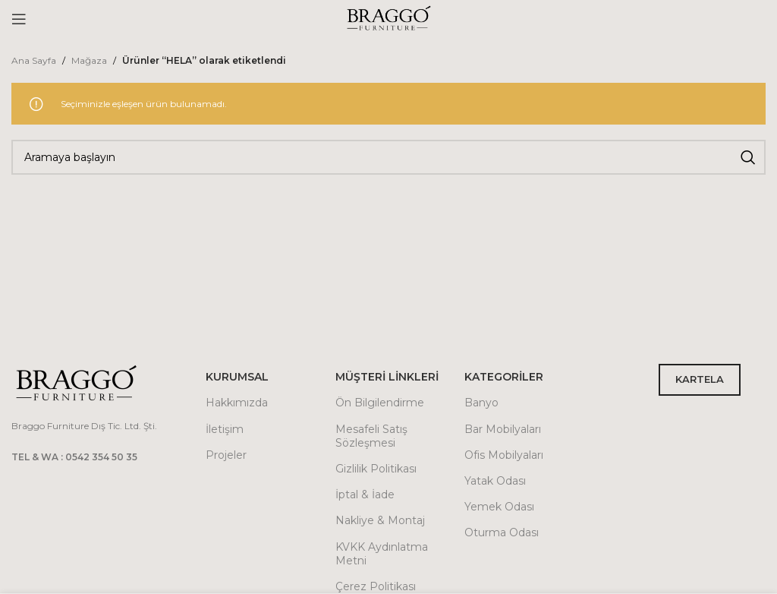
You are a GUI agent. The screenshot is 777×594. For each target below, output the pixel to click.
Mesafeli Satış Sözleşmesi (371, 436)
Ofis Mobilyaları (503, 455)
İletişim (225, 429)
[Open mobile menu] (19, 19)
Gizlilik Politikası (376, 469)
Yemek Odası (499, 506)
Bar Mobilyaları (502, 429)
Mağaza (89, 60)
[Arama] (388, 157)
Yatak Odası (495, 481)
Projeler (226, 455)
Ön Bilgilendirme (379, 402)
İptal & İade (365, 494)
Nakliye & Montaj (380, 520)
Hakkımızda (237, 402)
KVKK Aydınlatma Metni (381, 553)
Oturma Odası (501, 532)
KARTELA (699, 379)
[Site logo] (388, 18)
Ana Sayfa (33, 60)
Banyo (481, 402)
